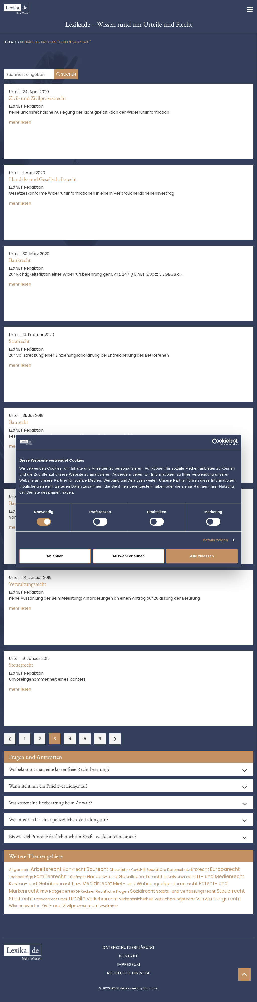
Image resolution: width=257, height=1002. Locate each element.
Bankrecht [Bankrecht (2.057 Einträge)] (74, 869)
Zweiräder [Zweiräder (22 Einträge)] (109, 905)
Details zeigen (215, 540)
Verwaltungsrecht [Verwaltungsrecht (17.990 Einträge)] (218, 898)
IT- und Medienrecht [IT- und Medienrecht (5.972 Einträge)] (220, 876)
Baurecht (18, 422)
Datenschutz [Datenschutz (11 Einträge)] (178, 869)
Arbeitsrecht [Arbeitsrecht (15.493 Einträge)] (46, 869)
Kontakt (128, 956)
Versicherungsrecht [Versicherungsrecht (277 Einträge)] (174, 899)
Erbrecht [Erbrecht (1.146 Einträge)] (200, 869)
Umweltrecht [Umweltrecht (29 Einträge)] (45, 899)
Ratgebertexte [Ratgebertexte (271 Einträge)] (64, 891)
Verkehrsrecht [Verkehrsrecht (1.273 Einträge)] (102, 899)
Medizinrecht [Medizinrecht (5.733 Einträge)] (97, 883)
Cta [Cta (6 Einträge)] (163, 869)
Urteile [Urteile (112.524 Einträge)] (77, 898)
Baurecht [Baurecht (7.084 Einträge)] (97, 869)
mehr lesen (20, 122)
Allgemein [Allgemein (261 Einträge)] (19, 869)
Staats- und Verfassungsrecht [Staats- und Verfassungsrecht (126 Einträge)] (186, 891)
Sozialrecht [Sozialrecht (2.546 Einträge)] (142, 891)
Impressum (128, 964)
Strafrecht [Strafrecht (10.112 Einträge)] (21, 898)
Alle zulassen (202, 556)
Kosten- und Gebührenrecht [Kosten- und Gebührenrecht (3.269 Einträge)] (41, 883)
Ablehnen (54, 556)
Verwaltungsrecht (27, 584)
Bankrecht (20, 260)
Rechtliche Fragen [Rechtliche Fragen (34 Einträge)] (112, 891)
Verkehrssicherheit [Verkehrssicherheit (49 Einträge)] (136, 899)
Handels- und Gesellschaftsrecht (43, 179)
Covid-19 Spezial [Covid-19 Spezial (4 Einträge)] (145, 869)
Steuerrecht (21, 665)
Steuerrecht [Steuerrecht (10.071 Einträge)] (231, 891)
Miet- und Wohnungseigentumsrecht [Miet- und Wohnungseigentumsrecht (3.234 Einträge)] (155, 883)
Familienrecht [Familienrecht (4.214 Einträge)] (50, 876)
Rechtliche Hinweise (128, 973)
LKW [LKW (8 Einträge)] (78, 884)
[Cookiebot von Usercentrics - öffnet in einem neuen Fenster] (216, 442)
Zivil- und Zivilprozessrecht (37, 98)
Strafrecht (19, 341)
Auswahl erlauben (128, 556)
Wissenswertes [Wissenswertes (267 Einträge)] (24, 906)
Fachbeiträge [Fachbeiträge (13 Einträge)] (21, 876)
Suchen (66, 74)
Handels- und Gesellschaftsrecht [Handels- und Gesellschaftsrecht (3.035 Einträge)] (125, 876)
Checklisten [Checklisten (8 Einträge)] (119, 869)
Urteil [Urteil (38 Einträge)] (63, 899)
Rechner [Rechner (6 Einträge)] (88, 891)
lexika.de (10, 42)
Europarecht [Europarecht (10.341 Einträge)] (225, 869)
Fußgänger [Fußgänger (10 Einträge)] (76, 876)
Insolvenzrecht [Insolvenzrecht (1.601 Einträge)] (180, 876)
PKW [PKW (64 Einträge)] (44, 891)
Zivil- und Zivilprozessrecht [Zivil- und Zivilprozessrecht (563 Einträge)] (70, 906)
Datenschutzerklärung (128, 947)
